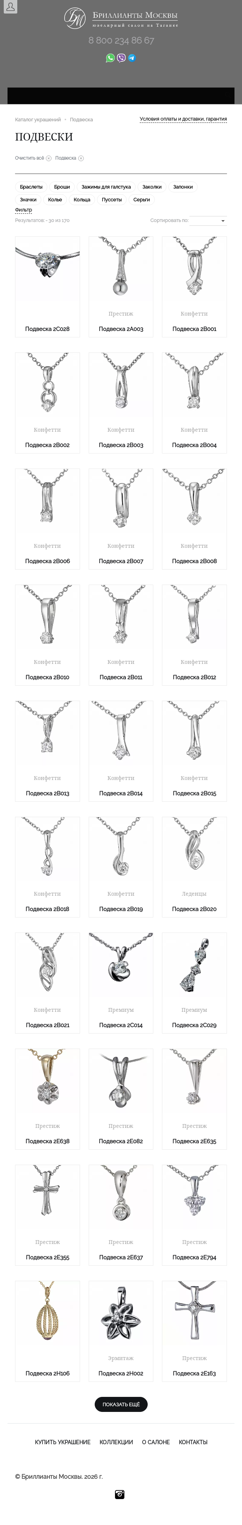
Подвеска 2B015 (194, 793)
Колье (55, 200)
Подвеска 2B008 (194, 561)
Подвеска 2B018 (47, 909)
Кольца (82, 200)
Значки (28, 200)
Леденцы (194, 894)
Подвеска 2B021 (47, 1025)
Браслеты (31, 187)
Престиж (121, 314)
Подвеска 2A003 (121, 329)
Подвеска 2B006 (47, 561)
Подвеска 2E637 (121, 1257)
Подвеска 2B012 (194, 677)
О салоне (156, 1442)
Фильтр (23, 210)
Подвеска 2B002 (47, 445)
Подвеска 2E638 (48, 1141)
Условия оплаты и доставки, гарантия (183, 119)
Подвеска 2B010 (47, 677)
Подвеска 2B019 (121, 909)
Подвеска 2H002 (120, 1373)
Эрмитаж (120, 1358)
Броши (62, 187)
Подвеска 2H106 (48, 1373)
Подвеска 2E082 (121, 1141)
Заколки (152, 187)
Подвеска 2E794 (194, 1257)
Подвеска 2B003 (121, 445)
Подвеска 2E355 (47, 1257)
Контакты (193, 1442)
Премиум (121, 1010)
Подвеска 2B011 (121, 677)
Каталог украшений (38, 119)
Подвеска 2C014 (120, 1025)
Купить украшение (63, 1442)
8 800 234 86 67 (121, 40)
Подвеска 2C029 (194, 1025)
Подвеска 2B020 (194, 909)
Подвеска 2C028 (47, 329)
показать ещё (121, 1404)
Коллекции (116, 1442)
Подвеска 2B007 (121, 561)
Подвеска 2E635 (194, 1141)
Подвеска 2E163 (194, 1373)
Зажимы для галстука (106, 187)
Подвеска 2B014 (120, 793)
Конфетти (194, 314)
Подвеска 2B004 (194, 445)
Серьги (141, 200)
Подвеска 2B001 (194, 329)
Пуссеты (112, 200)
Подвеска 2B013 (47, 793)
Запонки (183, 187)
